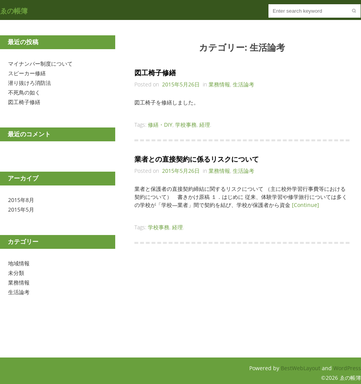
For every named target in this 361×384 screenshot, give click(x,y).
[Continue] (305, 205)
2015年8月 (21, 200)
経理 (204, 124)
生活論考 (19, 292)
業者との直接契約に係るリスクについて (196, 159)
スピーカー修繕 (27, 73)
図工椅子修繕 (24, 102)
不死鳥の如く (24, 92)
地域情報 (19, 263)
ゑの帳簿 (14, 10)
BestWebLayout (301, 368)
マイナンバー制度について (40, 63)
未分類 (16, 272)
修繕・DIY (160, 124)
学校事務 (186, 124)
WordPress (347, 368)
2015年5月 (21, 209)
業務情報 (19, 282)
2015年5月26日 (181, 84)
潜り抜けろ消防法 (29, 82)
